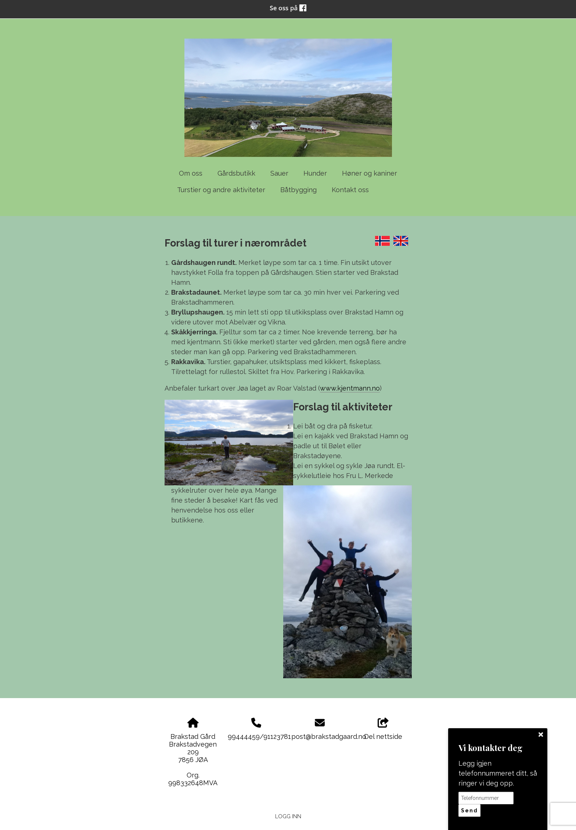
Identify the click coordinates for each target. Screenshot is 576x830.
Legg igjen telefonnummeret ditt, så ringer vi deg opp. (497, 773)
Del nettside (383, 729)
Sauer (279, 173)
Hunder (315, 173)
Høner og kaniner (369, 173)
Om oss (190, 173)
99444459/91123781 (259, 736)
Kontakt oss (350, 190)
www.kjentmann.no (350, 388)
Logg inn (288, 816)
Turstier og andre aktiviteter (221, 190)
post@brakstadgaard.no (328, 736)
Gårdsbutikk (236, 173)
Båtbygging (298, 190)
